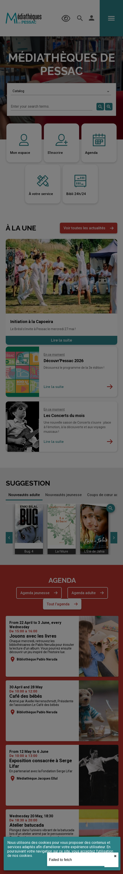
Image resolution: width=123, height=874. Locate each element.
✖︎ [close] (115, 856)
